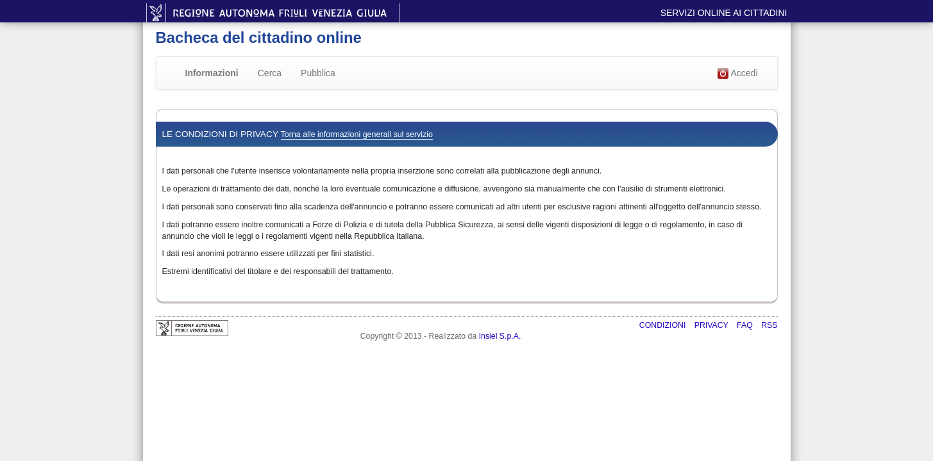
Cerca (270, 73)
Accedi (737, 73)
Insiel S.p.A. (500, 336)
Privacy (712, 325)
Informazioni (212, 73)
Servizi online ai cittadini (723, 13)
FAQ (746, 325)
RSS (769, 325)
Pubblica (318, 73)
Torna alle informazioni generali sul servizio (357, 134)
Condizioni (663, 325)
